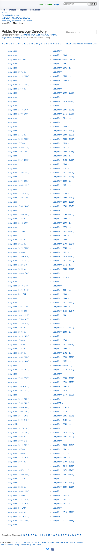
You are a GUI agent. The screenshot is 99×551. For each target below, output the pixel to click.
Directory (26, 542)
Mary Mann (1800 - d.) (62, 223)
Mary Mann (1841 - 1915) (18, 315)
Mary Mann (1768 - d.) (17, 89)
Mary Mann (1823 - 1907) (63, 261)
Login (56, 4)
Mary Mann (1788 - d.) (17, 340)
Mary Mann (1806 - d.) (17, 269)
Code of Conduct (6, 545)
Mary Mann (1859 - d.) (62, 361)
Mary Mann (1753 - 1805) (18, 521)
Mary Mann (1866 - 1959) (18, 139)
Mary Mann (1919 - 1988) (18, 76)
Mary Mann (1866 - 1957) (18, 311)
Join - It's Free (45, 4)
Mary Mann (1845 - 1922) (18, 185)
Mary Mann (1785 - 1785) (18, 307)
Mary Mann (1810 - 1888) (18, 172)
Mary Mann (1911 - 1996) (63, 177)
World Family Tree (28, 545)
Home (4, 10)
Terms (43, 542)
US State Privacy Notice (65, 542)
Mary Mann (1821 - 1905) (63, 172)
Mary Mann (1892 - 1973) (63, 139)
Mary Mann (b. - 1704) (17, 294)
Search (92, 4)
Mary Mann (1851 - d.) (17, 240)
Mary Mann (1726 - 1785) (63, 382)
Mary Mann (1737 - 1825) (18, 500)
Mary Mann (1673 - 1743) (63, 470)
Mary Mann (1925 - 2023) (63, 432)
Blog (17, 545)
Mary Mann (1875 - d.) (62, 391)
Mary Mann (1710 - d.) (62, 412)
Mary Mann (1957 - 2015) (18, 160)
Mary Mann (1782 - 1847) (63, 206)
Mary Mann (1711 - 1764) (63, 311)
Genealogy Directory (10, 15)
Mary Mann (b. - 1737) (17, 508)
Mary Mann (12, 51)
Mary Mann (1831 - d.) (62, 252)
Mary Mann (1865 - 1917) (63, 445)
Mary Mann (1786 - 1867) (18, 214)
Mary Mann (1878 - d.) (17, 449)
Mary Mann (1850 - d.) (62, 219)
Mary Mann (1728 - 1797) (18, 265)
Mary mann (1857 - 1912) (18, 470)
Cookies (80, 542)
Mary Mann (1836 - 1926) (63, 487)
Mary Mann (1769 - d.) (62, 407)
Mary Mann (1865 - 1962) (63, 198)
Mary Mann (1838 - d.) (17, 252)
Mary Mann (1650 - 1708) (63, 93)
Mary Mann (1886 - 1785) (63, 152)
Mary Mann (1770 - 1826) (18, 256)
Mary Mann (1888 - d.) (62, 294)
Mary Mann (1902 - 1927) (63, 437)
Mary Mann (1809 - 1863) (18, 407)
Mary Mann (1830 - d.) (62, 143)
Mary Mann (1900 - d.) (62, 80)
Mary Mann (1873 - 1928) (63, 344)
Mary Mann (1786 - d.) (62, 424)
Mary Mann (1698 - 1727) (18, 441)
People (12, 10)
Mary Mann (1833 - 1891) (63, 231)
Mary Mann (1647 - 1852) (18, 85)
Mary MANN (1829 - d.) (62, 365)
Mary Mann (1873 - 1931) (63, 302)
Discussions (35, 10)
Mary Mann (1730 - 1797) (63, 370)
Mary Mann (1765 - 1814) (63, 244)
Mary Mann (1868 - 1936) (18, 491)
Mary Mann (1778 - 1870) (18, 110)
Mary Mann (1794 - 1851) (18, 181)
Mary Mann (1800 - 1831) (63, 202)
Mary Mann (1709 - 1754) (18, 420)
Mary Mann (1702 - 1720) (63, 160)
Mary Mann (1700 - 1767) (18, 378)
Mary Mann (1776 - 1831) (63, 395)
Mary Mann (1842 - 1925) (18, 458)
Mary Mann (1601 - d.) (62, 315)
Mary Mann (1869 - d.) (17, 512)
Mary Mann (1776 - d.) (17, 143)
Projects (23, 10)
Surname (35, 542)
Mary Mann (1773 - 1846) (63, 521)
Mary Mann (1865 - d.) (62, 349)
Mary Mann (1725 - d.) (17, 219)
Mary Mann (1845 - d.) (17, 479)
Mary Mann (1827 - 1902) (18, 428)
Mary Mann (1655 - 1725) (18, 147)
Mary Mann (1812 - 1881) (63, 131)
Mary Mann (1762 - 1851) (18, 386)
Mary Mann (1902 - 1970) (63, 474)
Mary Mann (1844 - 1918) (18, 193)
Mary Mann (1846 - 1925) (18, 323)
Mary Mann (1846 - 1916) (63, 466)
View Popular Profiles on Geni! (81, 44)
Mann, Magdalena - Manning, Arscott (17, 20)
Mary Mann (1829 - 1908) (18, 248)
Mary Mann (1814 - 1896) (18, 399)
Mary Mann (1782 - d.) (62, 248)
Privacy (51, 542)
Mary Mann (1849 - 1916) (18, 445)
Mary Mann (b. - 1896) (17, 59)
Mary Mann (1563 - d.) (62, 64)
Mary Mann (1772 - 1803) (18, 223)
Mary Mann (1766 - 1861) (18, 403)
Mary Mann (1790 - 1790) (63, 357)
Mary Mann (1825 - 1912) (18, 370)
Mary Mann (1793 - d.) (62, 168)
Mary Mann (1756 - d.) (62, 277)
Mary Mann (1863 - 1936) (63, 110)
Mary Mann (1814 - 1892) (63, 101)
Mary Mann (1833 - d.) (62, 76)
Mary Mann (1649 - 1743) (18, 273)
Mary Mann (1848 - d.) (62, 164)
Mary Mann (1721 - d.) (17, 349)
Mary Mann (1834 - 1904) (18, 357)
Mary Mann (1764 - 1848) (18, 206)
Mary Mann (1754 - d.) (17, 344)
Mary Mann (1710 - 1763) (63, 512)
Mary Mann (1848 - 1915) (18, 504)
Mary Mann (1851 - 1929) (63, 416)
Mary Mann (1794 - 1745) (18, 290)
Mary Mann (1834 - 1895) (63, 256)
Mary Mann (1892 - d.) (17, 437)
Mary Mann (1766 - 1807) (63, 214)
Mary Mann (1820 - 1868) (18, 361)
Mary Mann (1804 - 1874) (18, 391)
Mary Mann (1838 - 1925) (63, 269)
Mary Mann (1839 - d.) (62, 181)
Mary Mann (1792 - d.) (62, 353)
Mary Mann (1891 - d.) (17, 72)
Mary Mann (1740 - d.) (62, 193)
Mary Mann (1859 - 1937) (63, 135)
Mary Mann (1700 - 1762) (63, 462)
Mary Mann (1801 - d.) (17, 328)
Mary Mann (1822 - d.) (17, 487)
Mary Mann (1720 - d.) (17, 353)
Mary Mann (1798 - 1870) (63, 378)
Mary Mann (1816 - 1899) (18, 336)
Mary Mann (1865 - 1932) (18, 416)
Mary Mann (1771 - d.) (17, 135)
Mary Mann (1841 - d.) (62, 500)
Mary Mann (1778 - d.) (17, 231)
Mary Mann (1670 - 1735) (18, 286)
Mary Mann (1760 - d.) (17, 453)
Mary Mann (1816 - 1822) (18, 261)
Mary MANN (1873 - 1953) (64, 59)
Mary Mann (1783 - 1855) (18, 114)
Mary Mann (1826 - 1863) (18, 432)
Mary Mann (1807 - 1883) (18, 152)
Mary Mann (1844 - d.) (62, 118)
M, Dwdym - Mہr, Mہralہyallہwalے (16, 18)
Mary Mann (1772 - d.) (62, 227)
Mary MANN (13, 424)
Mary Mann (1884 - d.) (62, 290)
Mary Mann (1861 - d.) (62, 68)
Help (39, 545)
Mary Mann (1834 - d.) (17, 332)
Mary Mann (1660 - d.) (62, 55)
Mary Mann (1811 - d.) (17, 244)
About (18, 542)
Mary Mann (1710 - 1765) (18, 198)
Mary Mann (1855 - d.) (62, 495)
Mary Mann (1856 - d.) (62, 126)
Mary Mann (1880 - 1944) (18, 474)
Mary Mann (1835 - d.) (17, 495)
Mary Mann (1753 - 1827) (18, 319)
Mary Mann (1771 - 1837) (63, 328)
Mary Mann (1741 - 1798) (63, 114)
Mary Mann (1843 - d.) (62, 235)
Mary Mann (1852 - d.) (62, 156)
